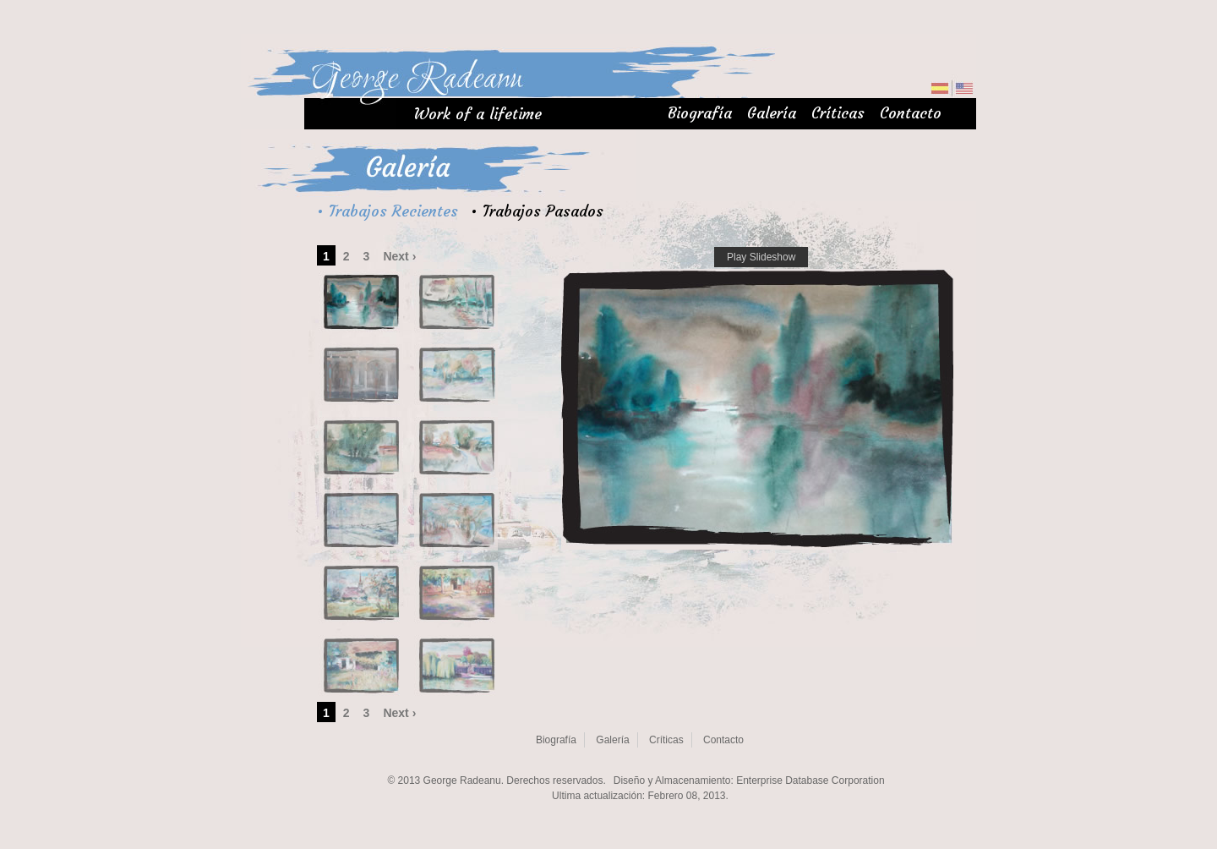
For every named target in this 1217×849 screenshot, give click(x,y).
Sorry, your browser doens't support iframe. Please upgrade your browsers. (640, 785)
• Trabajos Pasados (537, 211)
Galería (771, 113)
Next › (399, 256)
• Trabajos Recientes (387, 211)
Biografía (700, 113)
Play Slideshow (761, 257)
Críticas (838, 113)
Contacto (910, 113)
